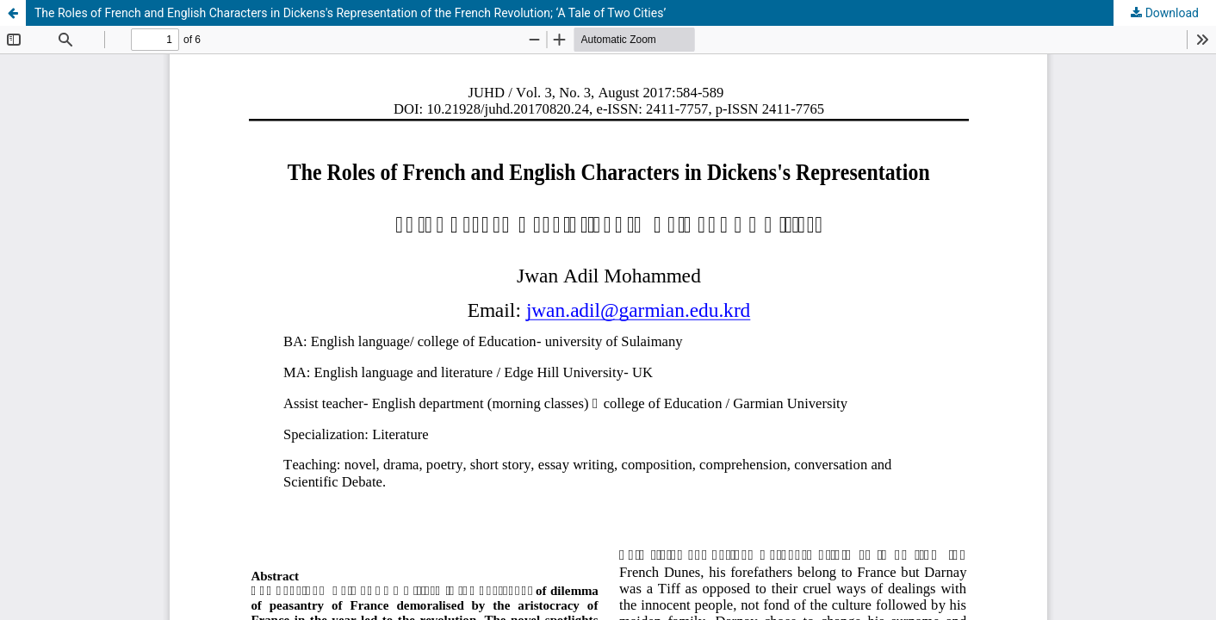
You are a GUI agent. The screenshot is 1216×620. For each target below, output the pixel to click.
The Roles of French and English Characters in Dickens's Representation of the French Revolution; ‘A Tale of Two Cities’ (350, 13)
